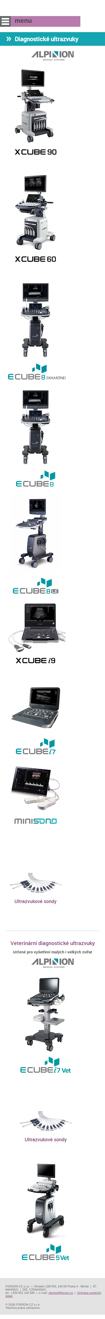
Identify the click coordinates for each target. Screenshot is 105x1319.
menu (5, 21)
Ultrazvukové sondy (35, 901)
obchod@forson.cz (60, 1292)
